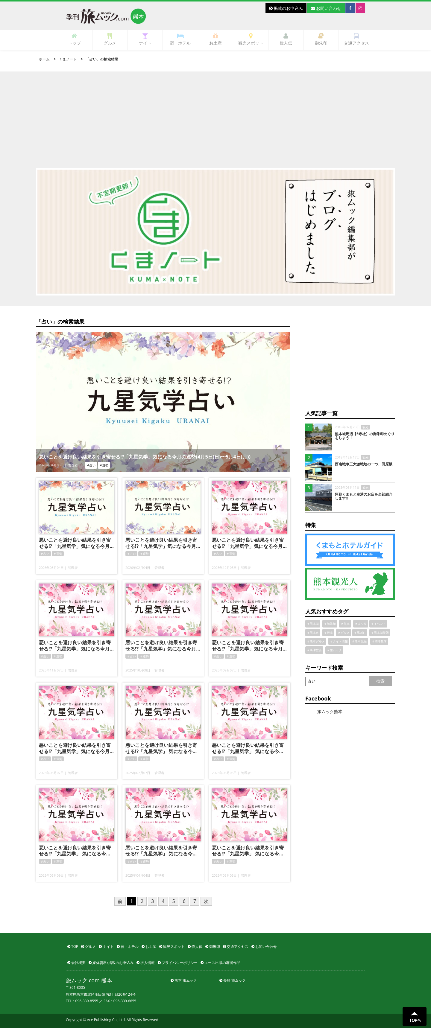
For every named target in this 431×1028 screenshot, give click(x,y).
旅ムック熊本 (329, 711)
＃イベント (378, 624)
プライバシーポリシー (178, 962)
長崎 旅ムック (232, 980)
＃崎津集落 (379, 641)
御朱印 (321, 39)
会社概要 (76, 962)
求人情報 (145, 962)
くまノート (68, 59)
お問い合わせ (326, 8)
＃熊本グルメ (316, 641)
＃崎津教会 (314, 650)
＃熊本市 (313, 632)
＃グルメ (344, 632)
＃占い (44, 554)
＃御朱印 (330, 624)
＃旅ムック (334, 650)
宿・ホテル (180, 39)
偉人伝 (286, 39)
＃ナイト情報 (339, 641)
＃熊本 (345, 624)
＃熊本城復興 (380, 632)
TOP (72, 946)
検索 (380, 681)
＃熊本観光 (359, 641)
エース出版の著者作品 (220, 962)
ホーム (44, 59)
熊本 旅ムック (184, 980)
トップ (74, 39)
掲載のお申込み (286, 8)
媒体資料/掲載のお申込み (111, 962)
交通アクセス (356, 39)
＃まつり (361, 624)
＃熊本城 (313, 624)
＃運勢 (57, 554)
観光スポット (250, 39)
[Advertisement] (215, 113)
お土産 (215, 39)
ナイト (145, 39)
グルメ (110, 39)
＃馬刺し (360, 632)
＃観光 (328, 632)
